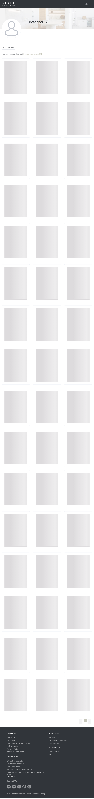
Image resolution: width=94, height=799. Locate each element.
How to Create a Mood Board (19, 770)
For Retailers (54, 738)
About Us (11, 738)
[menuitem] (87, 3)
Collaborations (13, 767)
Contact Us (12, 782)
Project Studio (55, 744)
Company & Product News (18, 744)
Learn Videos (54, 752)
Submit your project (31, 55)
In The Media (12, 747)
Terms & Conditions (15, 753)
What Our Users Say (15, 762)
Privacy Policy (13, 750)
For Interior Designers (58, 741)
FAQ (50, 755)
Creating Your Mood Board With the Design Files (25, 774)
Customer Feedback (15, 765)
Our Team (11, 741)
